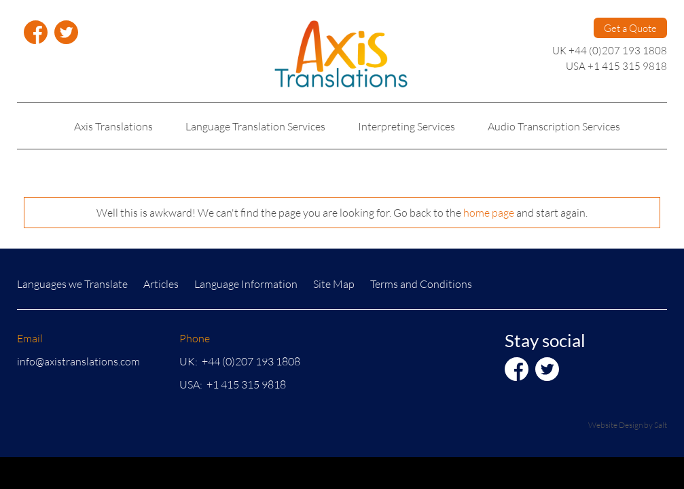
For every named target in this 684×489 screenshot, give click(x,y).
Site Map (334, 283)
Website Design (615, 425)
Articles (161, 283)
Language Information (246, 283)
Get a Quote (630, 28)
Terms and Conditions (421, 283)
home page (488, 212)
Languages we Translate (72, 283)
